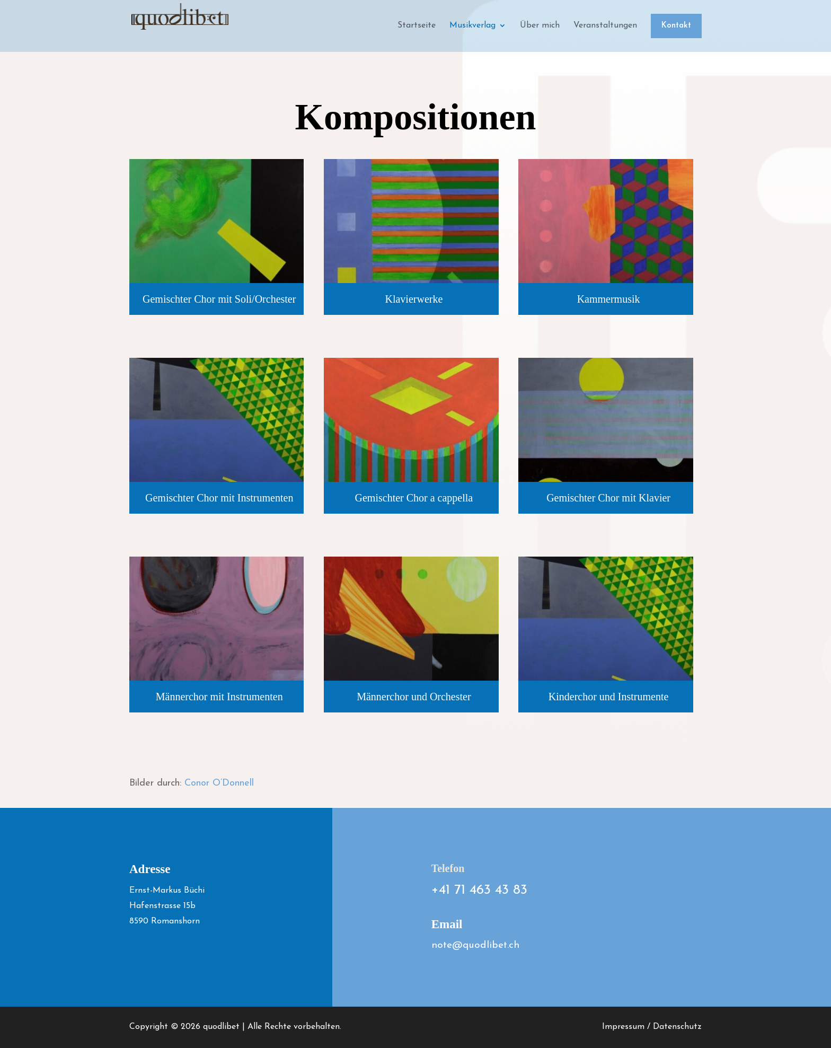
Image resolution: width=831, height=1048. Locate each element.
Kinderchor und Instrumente (609, 696)
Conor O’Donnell (219, 783)
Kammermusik (608, 299)
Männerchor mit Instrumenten (219, 696)
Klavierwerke (414, 299)
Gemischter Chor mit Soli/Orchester (219, 299)
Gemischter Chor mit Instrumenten (219, 498)
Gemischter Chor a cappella (414, 498)
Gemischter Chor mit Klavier (608, 498)
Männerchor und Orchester (414, 696)
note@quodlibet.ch (475, 945)
